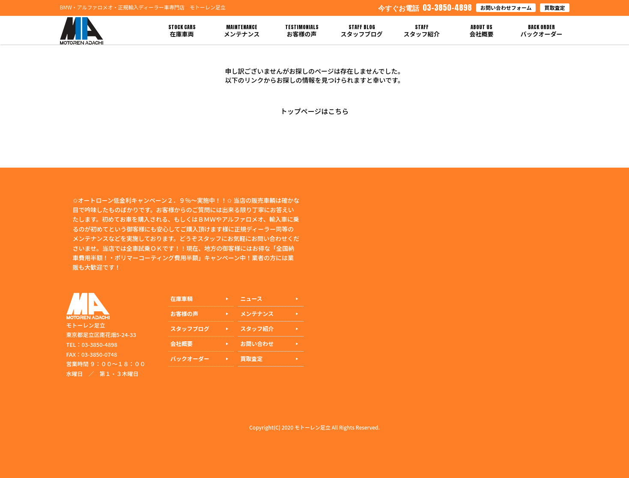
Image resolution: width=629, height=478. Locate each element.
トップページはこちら (314, 111)
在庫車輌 (181, 299)
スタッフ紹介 (257, 329)
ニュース (251, 299)
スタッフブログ (189, 329)
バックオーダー (189, 359)
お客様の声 (184, 314)
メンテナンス (257, 314)
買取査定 (554, 7)
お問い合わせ (257, 344)
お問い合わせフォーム (506, 7)
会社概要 (181, 344)
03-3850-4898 (425, 7)
